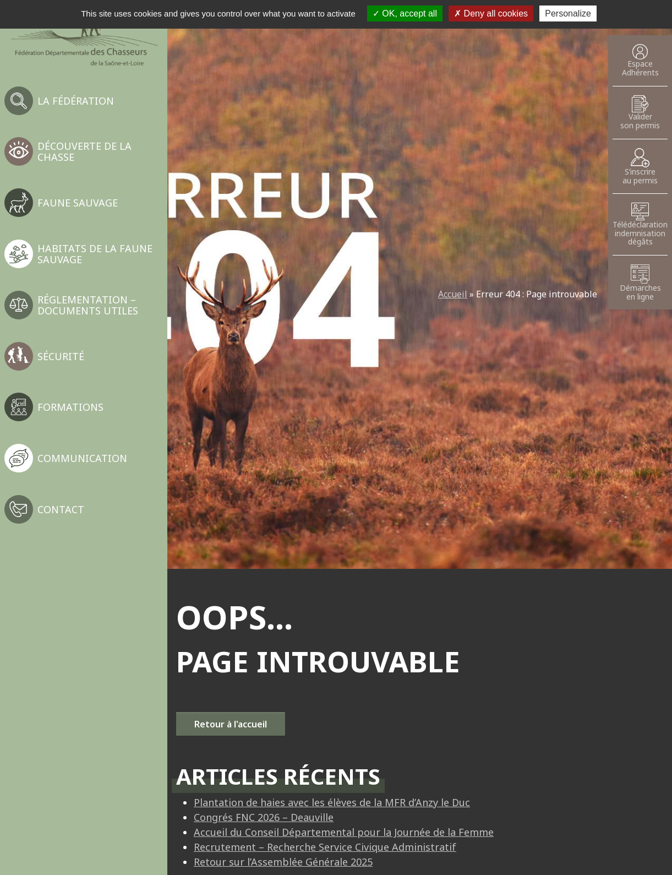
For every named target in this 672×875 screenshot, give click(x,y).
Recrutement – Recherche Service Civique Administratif (325, 847)
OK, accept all (405, 13)
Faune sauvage (77, 202)
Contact (60, 509)
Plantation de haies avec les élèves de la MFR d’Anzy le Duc (332, 802)
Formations (70, 407)
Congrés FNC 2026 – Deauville (264, 817)
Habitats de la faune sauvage (94, 254)
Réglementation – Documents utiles (87, 305)
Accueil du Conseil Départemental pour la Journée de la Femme (344, 832)
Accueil (452, 294)
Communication (82, 458)
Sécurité (60, 356)
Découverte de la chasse (84, 151)
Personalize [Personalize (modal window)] (568, 13)
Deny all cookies (491, 13)
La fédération (75, 100)
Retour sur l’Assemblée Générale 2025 (283, 861)
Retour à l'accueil (230, 724)
